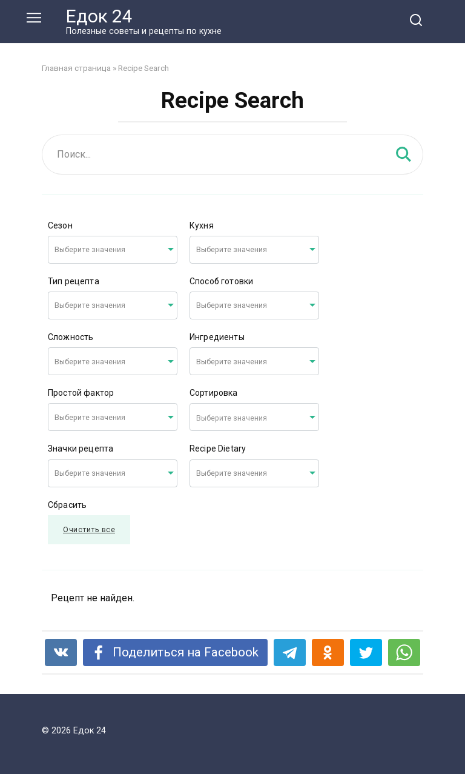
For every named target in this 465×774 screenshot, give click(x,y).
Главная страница (76, 68)
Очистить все (89, 529)
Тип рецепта (73, 281)
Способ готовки (221, 281)
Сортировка (214, 393)
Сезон (60, 225)
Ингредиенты (217, 337)
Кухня (202, 225)
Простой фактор (81, 393)
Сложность (70, 337)
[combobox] (112, 249)
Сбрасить (67, 505)
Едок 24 (99, 16)
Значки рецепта (80, 448)
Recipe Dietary (218, 448)
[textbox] (254, 417)
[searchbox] (100, 250)
